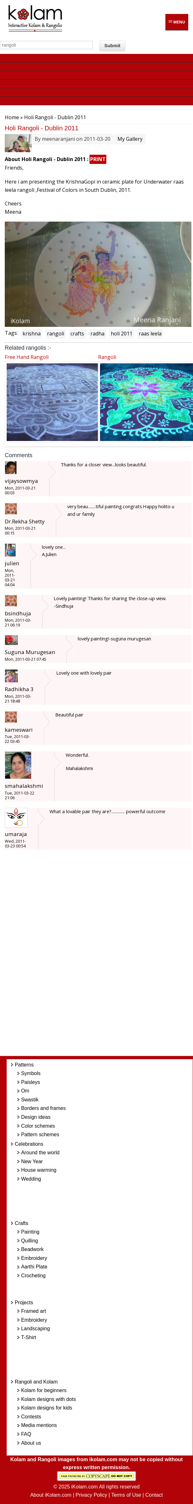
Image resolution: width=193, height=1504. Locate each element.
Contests (31, 1416)
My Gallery (130, 138)
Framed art (33, 1311)
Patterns (24, 1064)
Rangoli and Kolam (36, 1381)
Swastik (29, 1099)
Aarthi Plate (34, 1266)
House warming (38, 1170)
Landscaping (35, 1328)
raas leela (150, 333)
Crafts (21, 1223)
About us (31, 1443)
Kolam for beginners (43, 1390)
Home (12, 117)
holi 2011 (121, 333)
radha (97, 333)
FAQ (26, 1434)
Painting (30, 1232)
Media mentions (39, 1425)
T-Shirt (28, 1337)
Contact (154, 1495)
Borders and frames (43, 1108)
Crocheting (33, 1275)
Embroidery (34, 1258)
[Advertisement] (104, 956)
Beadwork (32, 1249)
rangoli (55, 333)
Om (25, 1090)
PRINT (98, 159)
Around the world (40, 1152)
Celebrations (29, 1144)
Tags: (11, 332)
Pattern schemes (40, 1134)
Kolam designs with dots (48, 1399)
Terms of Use (126, 1495)
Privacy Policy (91, 1495)
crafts (77, 333)
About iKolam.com (50, 1495)
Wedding (31, 1179)
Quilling (29, 1240)
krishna (32, 333)
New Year (32, 1161)
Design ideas (35, 1117)
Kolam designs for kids (46, 1407)
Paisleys (30, 1082)
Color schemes (38, 1126)
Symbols (30, 1073)
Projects (24, 1302)
